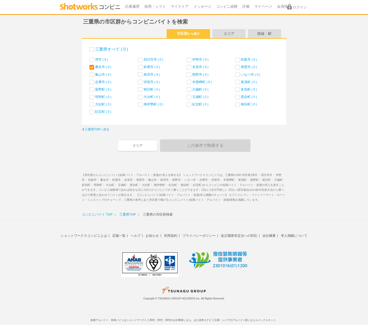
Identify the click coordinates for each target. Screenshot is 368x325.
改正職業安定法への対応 (239, 236)
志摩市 (103, 82)
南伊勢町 (153, 104)
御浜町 (249, 104)
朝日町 (152, 89)
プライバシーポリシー (199, 236)
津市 (101, 59)
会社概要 (269, 236)
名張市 (200, 67)
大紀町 (103, 104)
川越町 (200, 89)
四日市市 (153, 59)
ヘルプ (136, 236)
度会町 (249, 97)
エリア (229, 33)
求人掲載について (294, 236)
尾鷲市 (249, 67)
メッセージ (202, 6)
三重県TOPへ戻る (97, 129)
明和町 (103, 97)
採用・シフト (155, 6)
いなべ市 (250, 74)
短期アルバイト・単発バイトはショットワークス (118, 320)
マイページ (263, 6)
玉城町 (200, 97)
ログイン (300, 7)
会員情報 (284, 6)
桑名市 (103, 67)
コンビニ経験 (227, 6)
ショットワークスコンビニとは (84, 236)
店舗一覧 (118, 236)
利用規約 (170, 236)
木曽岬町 (202, 82)
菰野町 (103, 89)
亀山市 (103, 74)
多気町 (249, 89)
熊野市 (200, 74)
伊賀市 (152, 82)
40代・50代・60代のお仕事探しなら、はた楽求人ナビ (181, 320)
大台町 (152, 97)
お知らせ (152, 236)
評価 (245, 6)
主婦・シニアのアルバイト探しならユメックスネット (245, 320)
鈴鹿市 (152, 67)
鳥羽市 (152, 74)
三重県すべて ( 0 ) (111, 49)
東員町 (249, 82)
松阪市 (249, 59)
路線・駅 (264, 33)
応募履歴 (132, 6)
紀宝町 (103, 112)
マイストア (180, 6)
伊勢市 (200, 59)
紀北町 (200, 104)
